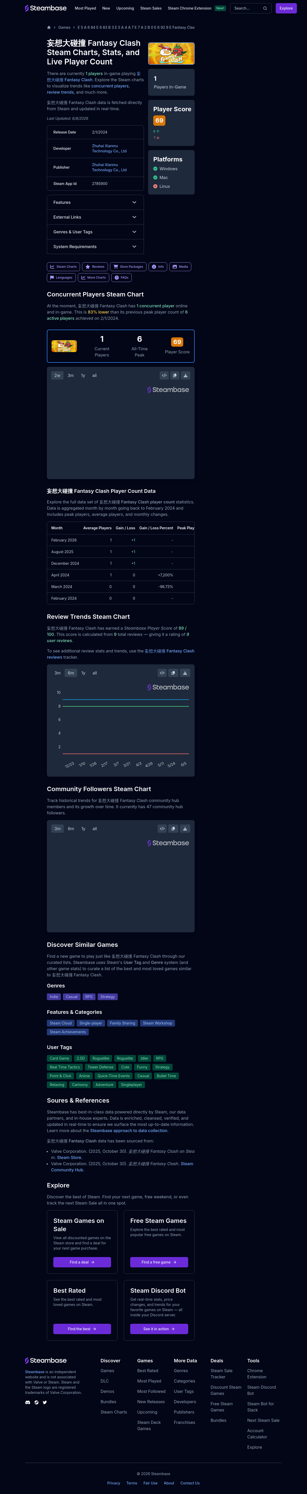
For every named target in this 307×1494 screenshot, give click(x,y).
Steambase (35, 1372)
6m (71, 672)
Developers (185, 1401)
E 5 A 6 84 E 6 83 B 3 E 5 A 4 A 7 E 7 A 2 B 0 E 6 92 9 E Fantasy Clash (137, 27)
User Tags (184, 1391)
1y (83, 375)
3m (71, 375)
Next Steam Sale (263, 1420)
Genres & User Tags (95, 232)
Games (64, 27)
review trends (60, 92)
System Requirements (95, 246)
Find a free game (159, 1262)
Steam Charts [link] (63, 267)
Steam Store (69, 1157)
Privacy (113, 1483)
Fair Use (150, 1483)
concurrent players (110, 85)
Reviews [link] (95, 267)
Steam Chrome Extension (189, 8)
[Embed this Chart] (164, 375)
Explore (286, 8)
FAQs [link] (122, 278)
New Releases (151, 1401)
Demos (107, 1391)
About (169, 1483)
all (94, 375)
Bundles (108, 1401)
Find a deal (82, 1262)
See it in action (159, 1329)
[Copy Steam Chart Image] (174, 375)
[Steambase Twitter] (45, 1402)
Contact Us (190, 1483)
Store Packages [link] (128, 267)
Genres (181, 1370)
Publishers (184, 1412)
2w (57, 375)
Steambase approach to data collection (128, 1130)
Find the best (82, 1329)
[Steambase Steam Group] (36, 1402)
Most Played (85, 8)
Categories (184, 1381)
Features (95, 202)
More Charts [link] (93, 278)
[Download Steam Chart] (185, 375)
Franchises (184, 1422)
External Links (95, 217)
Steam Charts (113, 1412)
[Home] (49, 27)
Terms (131, 1483)
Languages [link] (61, 278)
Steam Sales (151, 8)
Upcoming (125, 8)
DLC (104, 1381)
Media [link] (180, 267)
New (106, 8)
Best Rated (147, 1370)
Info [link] (158, 267)
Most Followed (151, 1391)
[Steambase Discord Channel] (27, 1402)
